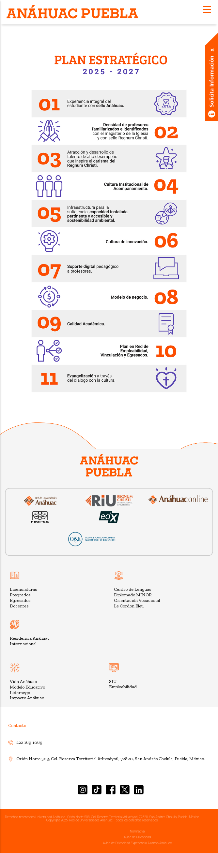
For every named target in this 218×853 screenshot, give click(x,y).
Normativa (137, 831)
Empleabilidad (123, 687)
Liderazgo (20, 692)
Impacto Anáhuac (27, 698)
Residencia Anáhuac (30, 638)
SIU (113, 681)
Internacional (23, 644)
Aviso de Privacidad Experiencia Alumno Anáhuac (137, 843)
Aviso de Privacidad (137, 837)
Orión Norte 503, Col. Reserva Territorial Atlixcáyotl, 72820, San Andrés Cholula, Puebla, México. (106, 758)
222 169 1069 (25, 742)
